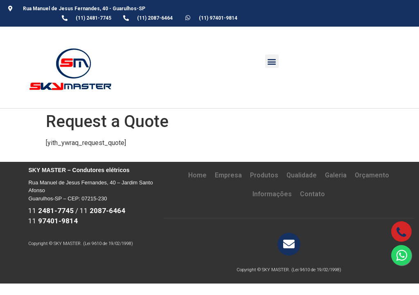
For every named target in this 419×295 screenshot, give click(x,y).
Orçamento (372, 175)
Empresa (228, 175)
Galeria (336, 175)
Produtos (264, 175)
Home (197, 175)
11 (51, 210)
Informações (272, 194)
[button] (272, 61)
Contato (312, 194)
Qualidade (301, 175)
